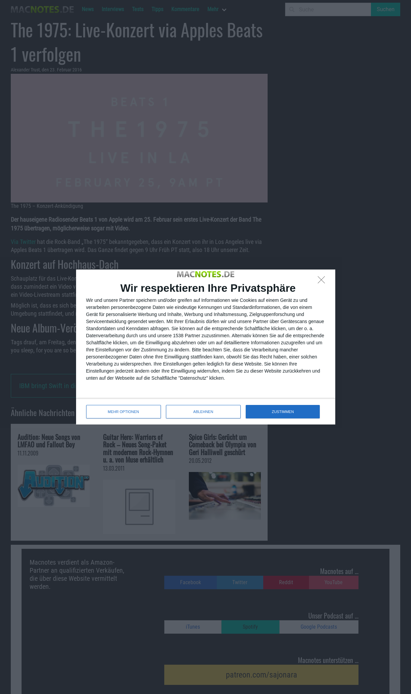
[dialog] (205, 347)
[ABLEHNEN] (323, 281)
